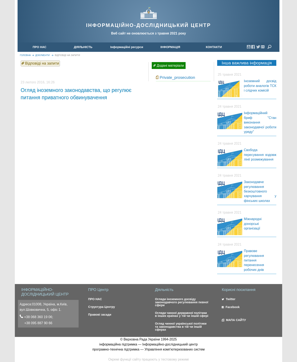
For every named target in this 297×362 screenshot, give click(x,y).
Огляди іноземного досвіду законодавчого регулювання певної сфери (181, 302)
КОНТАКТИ (214, 47)
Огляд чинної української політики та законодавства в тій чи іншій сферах (180, 326)
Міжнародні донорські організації (253, 223)
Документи (42, 55)
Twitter (228, 299)
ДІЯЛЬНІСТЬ (83, 47)
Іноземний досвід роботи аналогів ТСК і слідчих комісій (260, 85)
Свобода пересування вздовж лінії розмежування (260, 154)
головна (25, 55)
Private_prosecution (177, 77)
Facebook (231, 307)
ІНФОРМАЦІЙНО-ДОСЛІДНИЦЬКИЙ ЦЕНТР (148, 25)
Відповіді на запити (67, 55)
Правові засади (99, 314)
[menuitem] (39, 47)
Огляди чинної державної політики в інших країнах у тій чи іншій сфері (181, 314)
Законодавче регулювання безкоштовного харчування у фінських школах (260, 191)
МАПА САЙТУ (234, 320)
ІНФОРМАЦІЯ (170, 47)
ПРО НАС (39, 47)
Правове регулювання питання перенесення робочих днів (254, 260)
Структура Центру (101, 306)
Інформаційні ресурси (126, 47)
